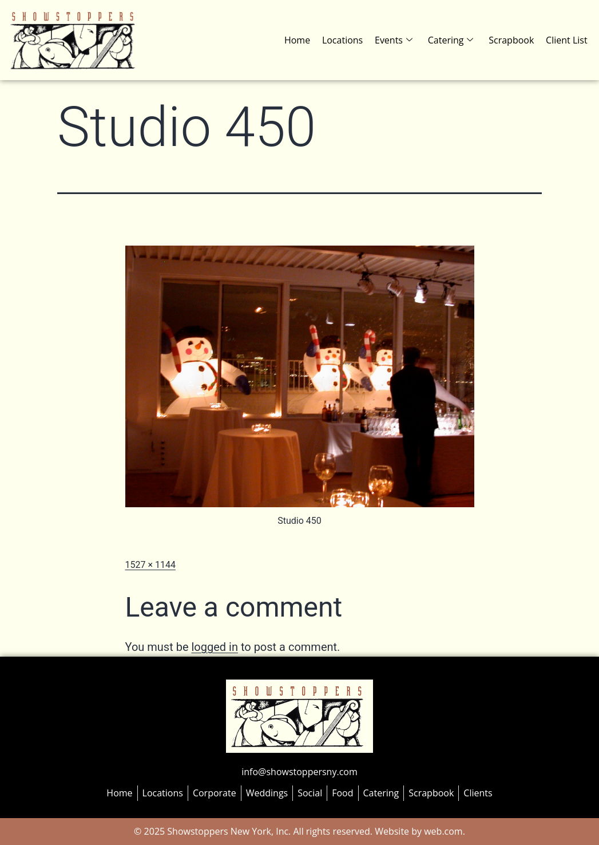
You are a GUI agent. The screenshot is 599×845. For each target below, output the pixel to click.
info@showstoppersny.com (299, 771)
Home (299, 40)
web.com (442, 831)
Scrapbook (511, 40)
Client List (567, 40)
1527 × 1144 (150, 564)
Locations (344, 40)
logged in (214, 647)
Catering (452, 40)
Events (395, 40)
